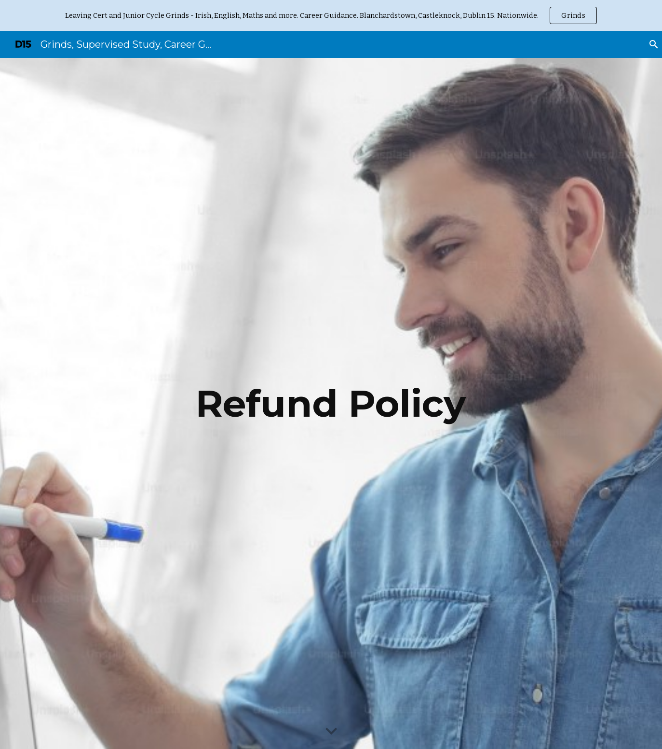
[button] (331, 731)
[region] (331, 15)
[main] (331, 404)
